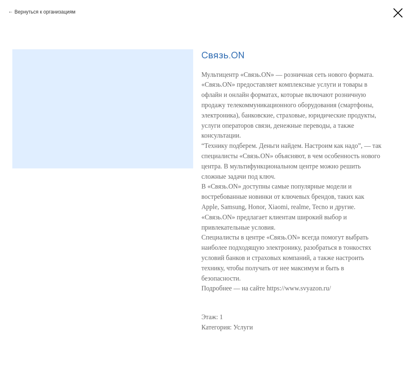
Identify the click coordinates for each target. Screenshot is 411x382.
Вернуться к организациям (44, 12)
